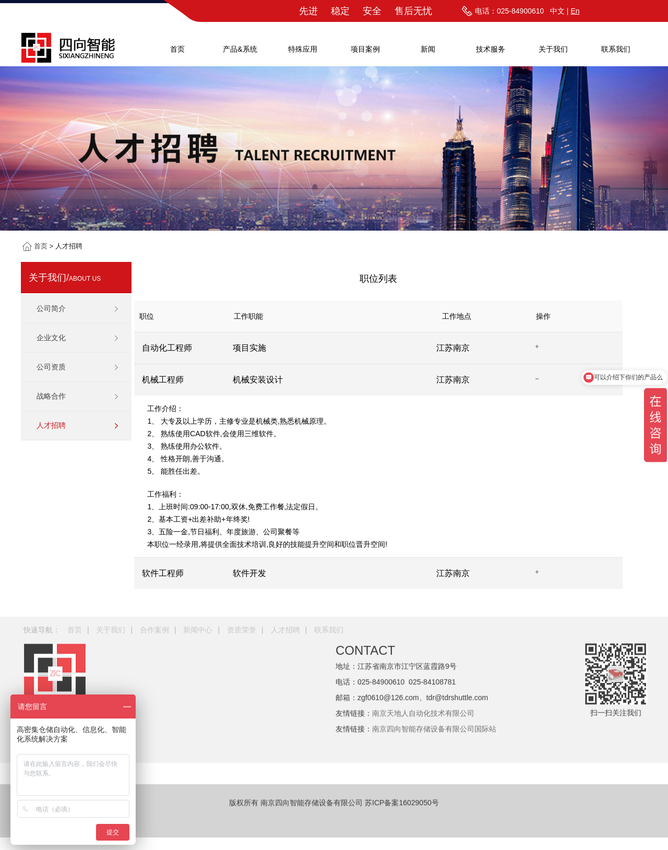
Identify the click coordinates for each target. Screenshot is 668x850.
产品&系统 (240, 49)
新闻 (428, 49)
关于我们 (553, 49)
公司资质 (51, 367)
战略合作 (51, 396)
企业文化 (51, 337)
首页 (177, 49)
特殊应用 (302, 49)
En (574, 11)
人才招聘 (51, 425)
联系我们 (615, 49)
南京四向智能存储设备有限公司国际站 (434, 687)
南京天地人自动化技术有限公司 (423, 671)
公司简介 (51, 308)
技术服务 (490, 49)
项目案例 (365, 49)
